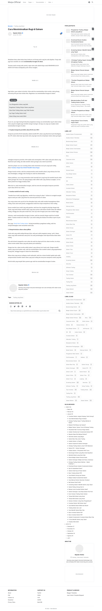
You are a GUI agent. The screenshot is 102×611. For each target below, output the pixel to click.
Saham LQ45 (79, 238)
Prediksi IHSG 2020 (74, 521)
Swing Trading (79, 271)
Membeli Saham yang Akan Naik (77, 455)
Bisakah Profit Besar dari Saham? (77, 425)
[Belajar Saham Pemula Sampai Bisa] (68, 71)
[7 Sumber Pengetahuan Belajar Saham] (68, 81)
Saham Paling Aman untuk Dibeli (17, 116)
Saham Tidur (79, 249)
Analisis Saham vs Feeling (75, 441)
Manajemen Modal (79, 195)
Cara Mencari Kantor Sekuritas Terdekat (79, 480)
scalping (79, 256)
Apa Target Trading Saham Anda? (17, 113)
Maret (69, 409)
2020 (68, 407)
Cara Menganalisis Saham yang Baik (18, 104)
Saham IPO (79, 235)
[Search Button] (92, 2)
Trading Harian (79, 278)
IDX (79, 181)
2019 (68, 524)
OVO (38, 597)
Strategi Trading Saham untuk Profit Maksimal (81, 446)
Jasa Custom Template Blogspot (75, 595)
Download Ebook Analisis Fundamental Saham (81, 466)
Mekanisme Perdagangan (79, 199)
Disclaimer (10, 600)
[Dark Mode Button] (89, 2)
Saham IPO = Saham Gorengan (77, 448)
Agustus (70, 535)
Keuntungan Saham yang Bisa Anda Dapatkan (81, 452)
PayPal (39, 593)
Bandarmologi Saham (79, 141)
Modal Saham (79, 202)
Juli (68, 538)
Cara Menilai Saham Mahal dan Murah (78, 505)
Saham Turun (79, 253)
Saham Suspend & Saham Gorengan (78, 443)
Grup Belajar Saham (79, 174)
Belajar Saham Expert (79, 145)
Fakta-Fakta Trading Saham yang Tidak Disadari (21, 110)
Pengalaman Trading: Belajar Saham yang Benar (21, 107)
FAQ (9, 595)
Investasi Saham (79, 188)
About (9, 593)
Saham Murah (79, 242)
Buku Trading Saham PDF (75, 473)
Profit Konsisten (79, 213)
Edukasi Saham (79, 170)
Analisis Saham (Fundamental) (79, 134)
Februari (70, 411)
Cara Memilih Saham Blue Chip (76, 510)
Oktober (70, 531)
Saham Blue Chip (79, 224)
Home (24, 2)
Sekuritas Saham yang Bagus (76, 436)
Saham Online (79, 246)
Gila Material (53, 608)
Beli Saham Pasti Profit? (75, 482)
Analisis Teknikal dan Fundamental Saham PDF (81, 432)
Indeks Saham (79, 184)
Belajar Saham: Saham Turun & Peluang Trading (81, 427)
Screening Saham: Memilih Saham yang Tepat (81, 484)
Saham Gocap (79, 228)
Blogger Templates (72, 593)
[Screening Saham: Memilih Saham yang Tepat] (68, 51)
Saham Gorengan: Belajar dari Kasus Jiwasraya (81, 459)
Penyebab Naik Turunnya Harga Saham (79, 429)
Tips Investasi (79, 274)
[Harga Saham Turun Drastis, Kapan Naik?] (68, 122)
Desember (70, 526)
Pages (30, 2)
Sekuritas (79, 264)
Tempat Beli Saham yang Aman (77, 496)
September (71, 533)
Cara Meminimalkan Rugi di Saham (78, 418)
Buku (79, 156)
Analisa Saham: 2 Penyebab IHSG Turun (79, 450)
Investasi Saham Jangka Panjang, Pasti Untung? (81, 416)
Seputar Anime (79, 554)
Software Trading (79, 267)
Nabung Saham (79, 206)
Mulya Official (14, 2)
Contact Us (11, 597)
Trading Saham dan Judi (75, 508)
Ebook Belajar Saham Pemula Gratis (78, 457)
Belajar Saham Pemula (79, 152)
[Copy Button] (59, 310)
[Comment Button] (60, 34)
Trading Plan (79, 282)
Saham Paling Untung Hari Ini (76, 487)
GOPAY (39, 600)
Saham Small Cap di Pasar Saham (77, 470)
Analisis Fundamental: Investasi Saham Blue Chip (81, 517)
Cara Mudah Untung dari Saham (77, 475)
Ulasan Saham (79, 292)
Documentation (40, 2)
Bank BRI (39, 602)
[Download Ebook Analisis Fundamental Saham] (68, 41)
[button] (10, 306)
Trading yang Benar (18, 297)
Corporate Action (79, 159)
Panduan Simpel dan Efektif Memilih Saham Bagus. (25, 167)
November (70, 528)
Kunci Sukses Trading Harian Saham (78, 494)
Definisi (79, 166)
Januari (70, 414)
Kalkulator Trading (79, 192)
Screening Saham (79, 260)
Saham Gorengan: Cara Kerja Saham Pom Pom (81, 491)
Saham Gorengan (79, 231)
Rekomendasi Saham (79, 220)
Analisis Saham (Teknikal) (79, 138)
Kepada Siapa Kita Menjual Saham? (78, 434)
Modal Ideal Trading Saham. (21, 223)
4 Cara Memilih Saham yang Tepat (78, 519)
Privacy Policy (11, 602)
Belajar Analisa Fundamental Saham (78, 477)
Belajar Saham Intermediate (79, 148)
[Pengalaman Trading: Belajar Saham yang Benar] (68, 31)
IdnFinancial (79, 177)
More (49, 2)
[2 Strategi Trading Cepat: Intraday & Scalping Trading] (68, 61)
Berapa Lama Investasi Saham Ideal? (78, 489)
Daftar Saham (79, 163)
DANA (39, 595)
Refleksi (79, 217)
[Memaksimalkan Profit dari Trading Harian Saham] (68, 101)
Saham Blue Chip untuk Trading (77, 439)
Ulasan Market (79, 289)
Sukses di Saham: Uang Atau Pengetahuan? (80, 501)
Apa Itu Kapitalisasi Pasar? (75, 468)
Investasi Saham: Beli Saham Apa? (77, 503)
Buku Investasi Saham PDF (76, 512)
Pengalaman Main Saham (79, 210)
